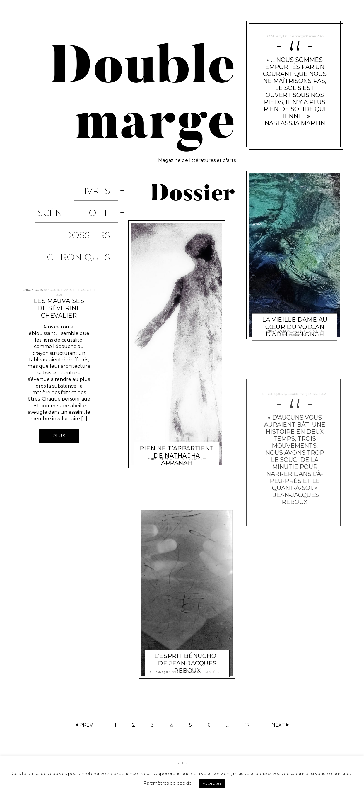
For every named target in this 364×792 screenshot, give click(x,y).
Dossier (271, 33)
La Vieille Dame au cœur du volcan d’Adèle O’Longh (294, 312)
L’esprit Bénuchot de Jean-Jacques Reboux (188, 656)
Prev (86, 725)
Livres (102, 186)
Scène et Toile (81, 198)
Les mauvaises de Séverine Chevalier (59, 270)
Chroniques (86, 223)
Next (278, 725)
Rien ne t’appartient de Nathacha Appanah (177, 441)
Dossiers (95, 211)
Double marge (62, 248)
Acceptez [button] (212, 782)
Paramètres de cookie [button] (167, 782)
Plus (58, 398)
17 (249, 726)
